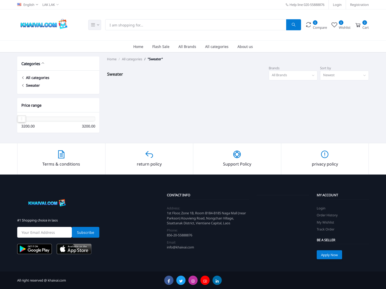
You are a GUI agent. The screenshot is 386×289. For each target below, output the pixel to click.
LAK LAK (48, 4)
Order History (327, 215)
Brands (274, 68)
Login (337, 4)
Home (138, 46)
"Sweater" (155, 59)
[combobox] (293, 76)
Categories (30, 63)
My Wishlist (325, 222)
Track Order (325, 229)
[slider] (21, 118)
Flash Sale (160, 46)
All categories (216, 46)
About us (245, 46)
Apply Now (329, 254)
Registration (359, 4)
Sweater (30, 85)
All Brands (187, 46)
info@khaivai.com (180, 247)
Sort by (325, 68)
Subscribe (85, 232)
